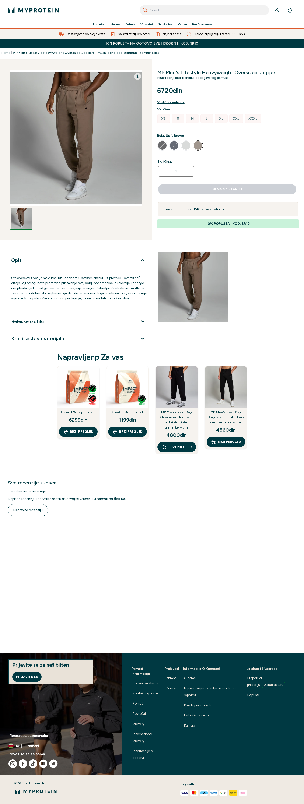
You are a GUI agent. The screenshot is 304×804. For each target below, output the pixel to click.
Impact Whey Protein (78, 412)
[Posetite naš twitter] (53, 763)
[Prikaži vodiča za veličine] (174, 102)
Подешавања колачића (28, 736)
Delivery (138, 724)
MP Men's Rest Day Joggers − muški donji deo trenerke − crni (226, 417)
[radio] (163, 118)
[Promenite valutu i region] (60, 745)
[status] (176, 171)
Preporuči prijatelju (266, 682)
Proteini (98, 24)
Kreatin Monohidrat (127, 412)
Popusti (253, 695)
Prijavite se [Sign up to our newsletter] (27, 677)
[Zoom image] (137, 76)
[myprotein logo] (33, 10)
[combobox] (204, 10)
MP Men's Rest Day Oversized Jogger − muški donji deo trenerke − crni (176, 419)
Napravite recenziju (28, 510)
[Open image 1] (21, 219)
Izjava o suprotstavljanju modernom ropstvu (211, 691)
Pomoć (138, 703)
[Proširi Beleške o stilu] (79, 321)
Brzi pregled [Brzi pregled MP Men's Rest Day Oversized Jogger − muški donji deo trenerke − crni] (177, 446)
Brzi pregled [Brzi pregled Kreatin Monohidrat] (127, 431)
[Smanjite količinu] (163, 171)
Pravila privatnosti (197, 705)
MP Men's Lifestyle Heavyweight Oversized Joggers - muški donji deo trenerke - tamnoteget (86, 53)
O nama (190, 678)
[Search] (145, 10)
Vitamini (146, 24)
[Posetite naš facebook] (23, 763)
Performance (202, 24)
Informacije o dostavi (143, 754)
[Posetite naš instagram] (12, 763)
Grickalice (165, 24)
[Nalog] (277, 10)
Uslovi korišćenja (196, 715)
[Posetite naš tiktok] (33, 763)
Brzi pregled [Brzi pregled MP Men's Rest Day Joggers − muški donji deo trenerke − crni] (226, 441)
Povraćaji (139, 714)
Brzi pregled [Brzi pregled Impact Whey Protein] (78, 431)
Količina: (165, 161)
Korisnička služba (145, 683)
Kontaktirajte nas (146, 693)
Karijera (189, 725)
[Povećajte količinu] (189, 171)
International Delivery (142, 737)
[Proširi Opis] (79, 260)
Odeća (130, 24)
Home (5, 53)
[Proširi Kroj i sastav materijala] (79, 338)
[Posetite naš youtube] (43, 763)
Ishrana (115, 24)
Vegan (182, 24)
